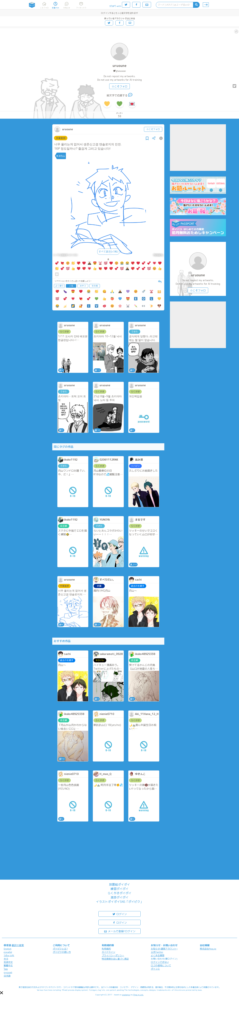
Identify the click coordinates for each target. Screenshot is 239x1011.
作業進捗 (61, 138)
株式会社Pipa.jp (208, 948)
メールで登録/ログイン (119, 931)
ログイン (119, 914)
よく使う (59, 285)
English (7, 948)
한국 (6, 958)
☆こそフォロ (119, 86)
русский (8, 972)
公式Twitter (157, 952)
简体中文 (8, 962)
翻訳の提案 (18, 945)
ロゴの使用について (161, 965)
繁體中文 (8, 965)
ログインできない (160, 962)
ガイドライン (108, 952)
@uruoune (121, 71)
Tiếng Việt (9, 955)
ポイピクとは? (60, 948)
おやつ (83, 285)
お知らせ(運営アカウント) (164, 948)
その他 (94, 285)
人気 (71, 285)
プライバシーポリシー (113, 955)
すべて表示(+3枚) (108, 251)
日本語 (7, 975)
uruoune (119, 65)
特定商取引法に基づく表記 (115, 958)
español (8, 952)
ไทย (6, 969)
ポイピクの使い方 (62, 952)
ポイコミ (155, 968)
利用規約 (106, 948)
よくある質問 (157, 955)
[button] (1, 992)
